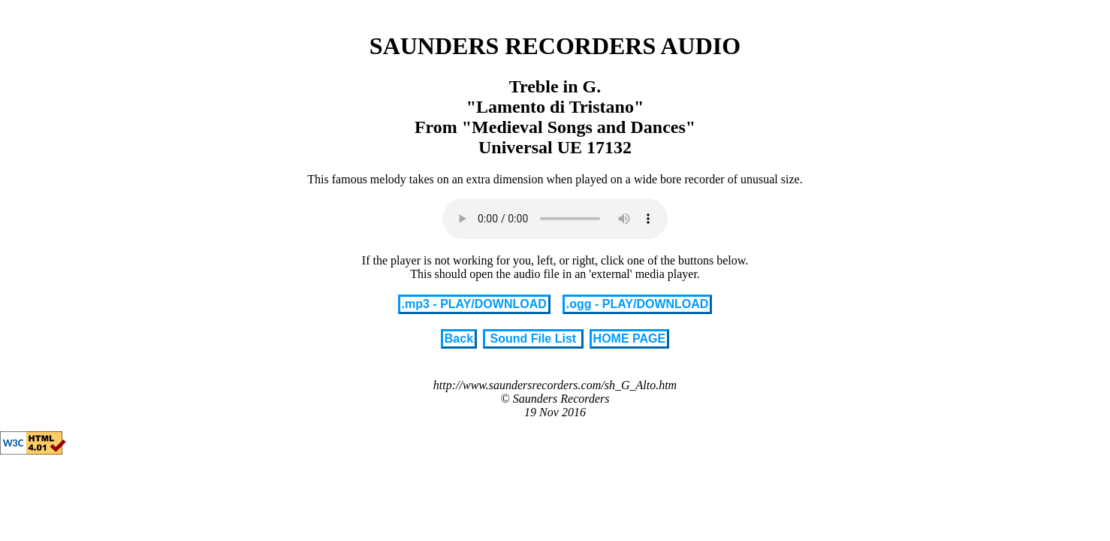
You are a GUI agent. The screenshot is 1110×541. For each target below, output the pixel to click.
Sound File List (533, 338)
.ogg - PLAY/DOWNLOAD (637, 304)
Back (459, 338)
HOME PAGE (629, 338)
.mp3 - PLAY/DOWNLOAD (474, 304)
